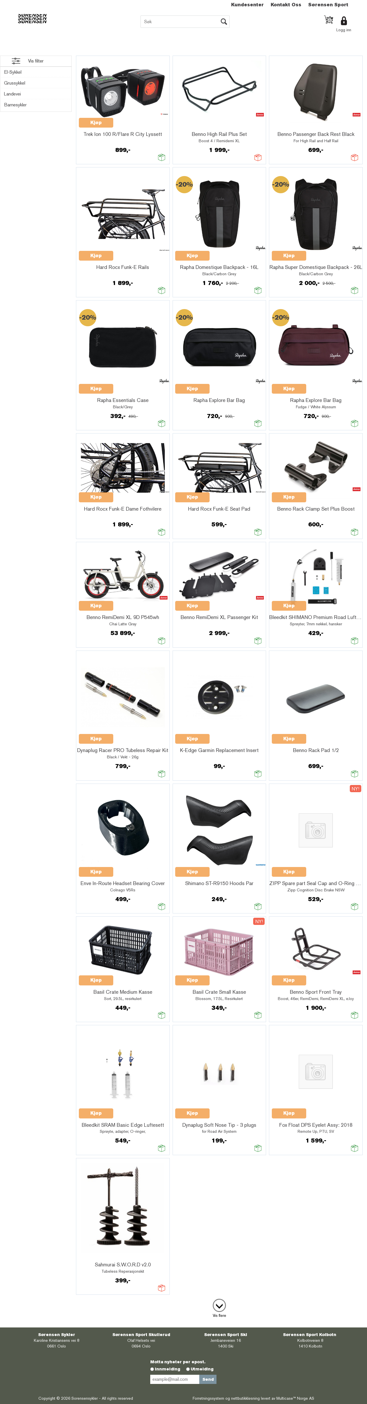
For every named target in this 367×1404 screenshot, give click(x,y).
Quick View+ (128, 119)
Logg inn (343, 30)
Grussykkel (14, 83)
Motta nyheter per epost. (177, 1362)
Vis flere (219, 1315)
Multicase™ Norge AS (295, 1398)
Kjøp (96, 122)
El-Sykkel (13, 72)
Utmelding (202, 1369)
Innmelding (167, 1369)
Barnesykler (15, 105)
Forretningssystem (208, 1398)
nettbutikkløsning (245, 1398)
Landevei (12, 94)
